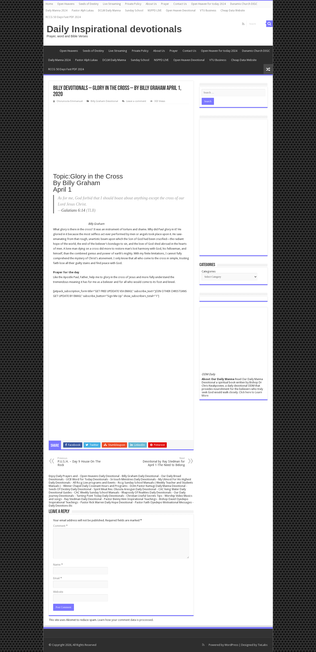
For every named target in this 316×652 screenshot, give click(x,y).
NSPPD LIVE (155, 10)
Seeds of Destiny (89, 3)
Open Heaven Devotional (181, 10)
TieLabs (263, 645)
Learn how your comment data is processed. (125, 620)
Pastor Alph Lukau (83, 10)
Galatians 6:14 (73, 210)
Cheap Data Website (233, 10)
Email (57, 578)
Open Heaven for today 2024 (208, 3)
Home (49, 3)
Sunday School (134, 10)
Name (58, 564)
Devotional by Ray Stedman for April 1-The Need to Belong (162, 462)
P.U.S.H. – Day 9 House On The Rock (79, 462)
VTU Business (208, 10)
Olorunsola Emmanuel (70, 101)
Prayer (165, 3)
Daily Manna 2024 (56, 10)
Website (58, 591)
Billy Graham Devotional (104, 101)
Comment (60, 525)
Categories (208, 271)
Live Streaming (112, 3)
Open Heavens (65, 3)
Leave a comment (136, 101)
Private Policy (133, 3)
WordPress (231, 645)
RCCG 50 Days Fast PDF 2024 (63, 17)
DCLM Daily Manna (109, 10)
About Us (151, 3)
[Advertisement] (121, 137)
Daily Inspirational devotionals (114, 29)
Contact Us (180, 3)
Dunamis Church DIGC (243, 3)
